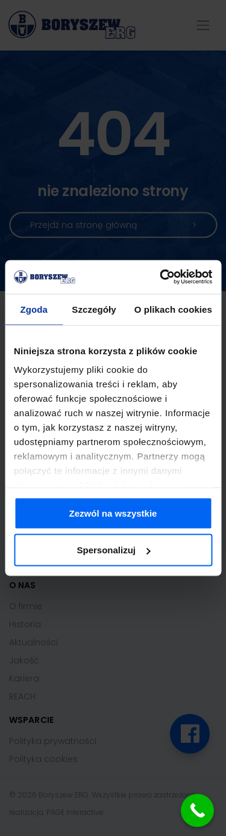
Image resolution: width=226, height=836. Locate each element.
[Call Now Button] (197, 810)
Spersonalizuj (113, 550)
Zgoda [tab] (34, 309)
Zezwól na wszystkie (113, 513)
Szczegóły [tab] (94, 309)
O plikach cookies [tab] (173, 309)
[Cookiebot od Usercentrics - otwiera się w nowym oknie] (161, 277)
